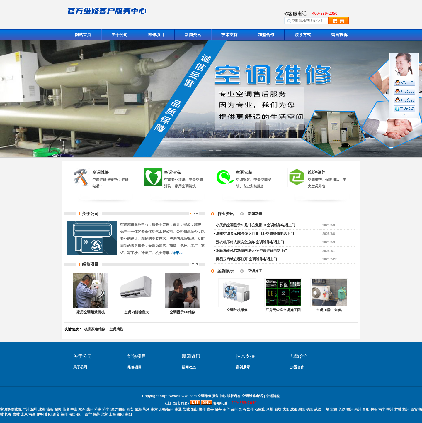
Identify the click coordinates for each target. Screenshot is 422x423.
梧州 (405, 409)
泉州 (357, 409)
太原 (24, 414)
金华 (226, 409)
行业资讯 (225, 213)
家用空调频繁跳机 (90, 312)
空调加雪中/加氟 (329, 310)
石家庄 (260, 409)
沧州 (269, 409)
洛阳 (120, 414)
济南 (97, 409)
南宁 (381, 409)
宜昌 (333, 409)
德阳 (309, 409)
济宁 (105, 409)
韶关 (57, 409)
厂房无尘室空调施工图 (283, 310)
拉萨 (96, 414)
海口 (72, 414)
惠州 (89, 409)
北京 (104, 414)
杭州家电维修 (94, 329)
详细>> (177, 253)
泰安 (129, 409)
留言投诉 (339, 34)
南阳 (128, 414)
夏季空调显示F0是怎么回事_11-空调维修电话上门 (255, 234)
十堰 (325, 409)
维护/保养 (316, 172)
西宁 (88, 414)
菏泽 (145, 409)
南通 (178, 409)
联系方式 (303, 34)
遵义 (55, 414)
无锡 (162, 409)
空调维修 (100, 172)
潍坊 (114, 409)
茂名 (65, 409)
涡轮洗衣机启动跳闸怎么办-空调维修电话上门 (251, 251)
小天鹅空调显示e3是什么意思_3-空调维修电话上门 (255, 225)
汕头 (49, 409)
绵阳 (301, 409)
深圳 (33, 409)
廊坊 (277, 409)
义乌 (242, 409)
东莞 (81, 409)
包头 (373, 409)
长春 (7, 414)
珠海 (41, 409)
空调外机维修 (237, 310)
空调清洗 (172, 172)
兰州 (64, 414)
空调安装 (244, 172)
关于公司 (119, 34)
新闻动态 (255, 214)
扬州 (169, 409)
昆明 (40, 414)
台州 (234, 409)
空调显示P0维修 (182, 312)
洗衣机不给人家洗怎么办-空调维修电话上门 (250, 242)
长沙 (341, 409)
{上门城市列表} (177, 403)
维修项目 (156, 34)
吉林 (16, 414)
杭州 (202, 409)
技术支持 (229, 34)
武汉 (317, 409)
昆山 (194, 409)
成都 (293, 409)
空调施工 (255, 271)
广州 (25, 409)
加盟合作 (266, 34)
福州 (349, 409)
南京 (154, 409)
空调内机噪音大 (136, 312)
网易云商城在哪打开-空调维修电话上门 (246, 259)
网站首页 (83, 34)
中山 (73, 409)
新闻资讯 (193, 34)
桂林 (397, 409)
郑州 (250, 409)
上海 (112, 414)
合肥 (365, 409)
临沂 (121, 409)
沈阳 (285, 409)
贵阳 (48, 414)
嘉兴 (210, 409)
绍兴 (218, 409)
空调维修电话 (252, 396)
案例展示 (225, 271)
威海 (138, 409)
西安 (414, 409)
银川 (80, 414)
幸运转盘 (273, 396)
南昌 (31, 414)
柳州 (389, 409)
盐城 (186, 409)
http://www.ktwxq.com (178, 396)
